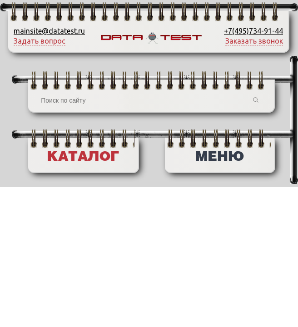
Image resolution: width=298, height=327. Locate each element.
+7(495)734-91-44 (253, 31)
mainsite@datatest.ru (49, 31)
